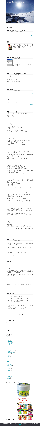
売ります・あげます (11, 376)
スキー (8, 354)
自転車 (8, 361)
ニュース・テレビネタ (11, 350)
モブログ (8, 377)
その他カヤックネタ (11, 352)
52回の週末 (10, 1)
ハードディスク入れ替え (15, 42)
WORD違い (12, 293)
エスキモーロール (10, 345)
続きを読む (31, 35)
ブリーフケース (13, 239)
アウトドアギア (9, 366)
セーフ (11, 99)
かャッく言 (9, 353)
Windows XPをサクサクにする (16, 57)
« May (7, 336)
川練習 (9, 344)
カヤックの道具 (10, 343)
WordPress (8, 378)
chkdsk (11, 89)
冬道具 (9, 356)
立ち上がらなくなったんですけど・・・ (18, 73)
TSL (10, 261)
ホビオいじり (9, 368)
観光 (8, 371)
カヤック (8, 340)
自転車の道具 (10, 364)
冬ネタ (9, 355)
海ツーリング (10, 342)
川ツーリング (10, 341)
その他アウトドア (9, 365)
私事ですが (8, 369)
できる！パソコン (13, 111)
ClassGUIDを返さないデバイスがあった (18, 30)
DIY (7, 367)
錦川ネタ (9, 351)
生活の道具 (9, 370)
